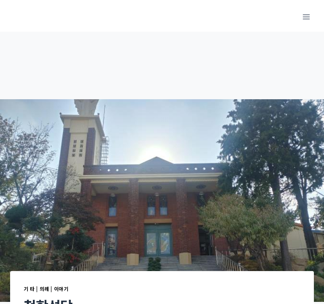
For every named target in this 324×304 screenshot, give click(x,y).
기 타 (29, 288)
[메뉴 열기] (306, 16)
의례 (44, 288)
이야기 (61, 288)
